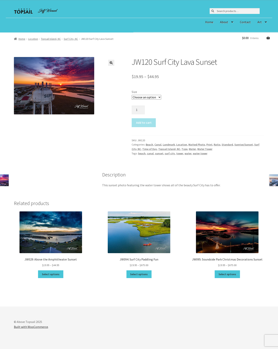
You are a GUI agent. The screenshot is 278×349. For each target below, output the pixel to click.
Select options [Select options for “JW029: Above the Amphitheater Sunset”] (50, 274)
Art (260, 22)
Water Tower (204, 149)
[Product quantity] (138, 110)
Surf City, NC (71, 39)
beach (142, 153)
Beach (149, 144)
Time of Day (149, 149)
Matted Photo (196, 144)
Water (192, 149)
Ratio (217, 144)
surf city (170, 153)
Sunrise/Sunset (243, 144)
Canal (157, 144)
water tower (200, 153)
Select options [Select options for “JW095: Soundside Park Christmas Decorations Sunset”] (227, 274)
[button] (111, 63)
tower (179, 153)
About (224, 22)
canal (150, 153)
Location (33, 39)
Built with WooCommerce (31, 327)
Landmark (169, 144)
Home (209, 22)
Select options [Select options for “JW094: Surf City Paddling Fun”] (139, 274)
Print (209, 144)
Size (134, 92)
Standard (227, 144)
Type (184, 149)
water (188, 153)
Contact (245, 22)
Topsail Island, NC (51, 39)
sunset (159, 153)
